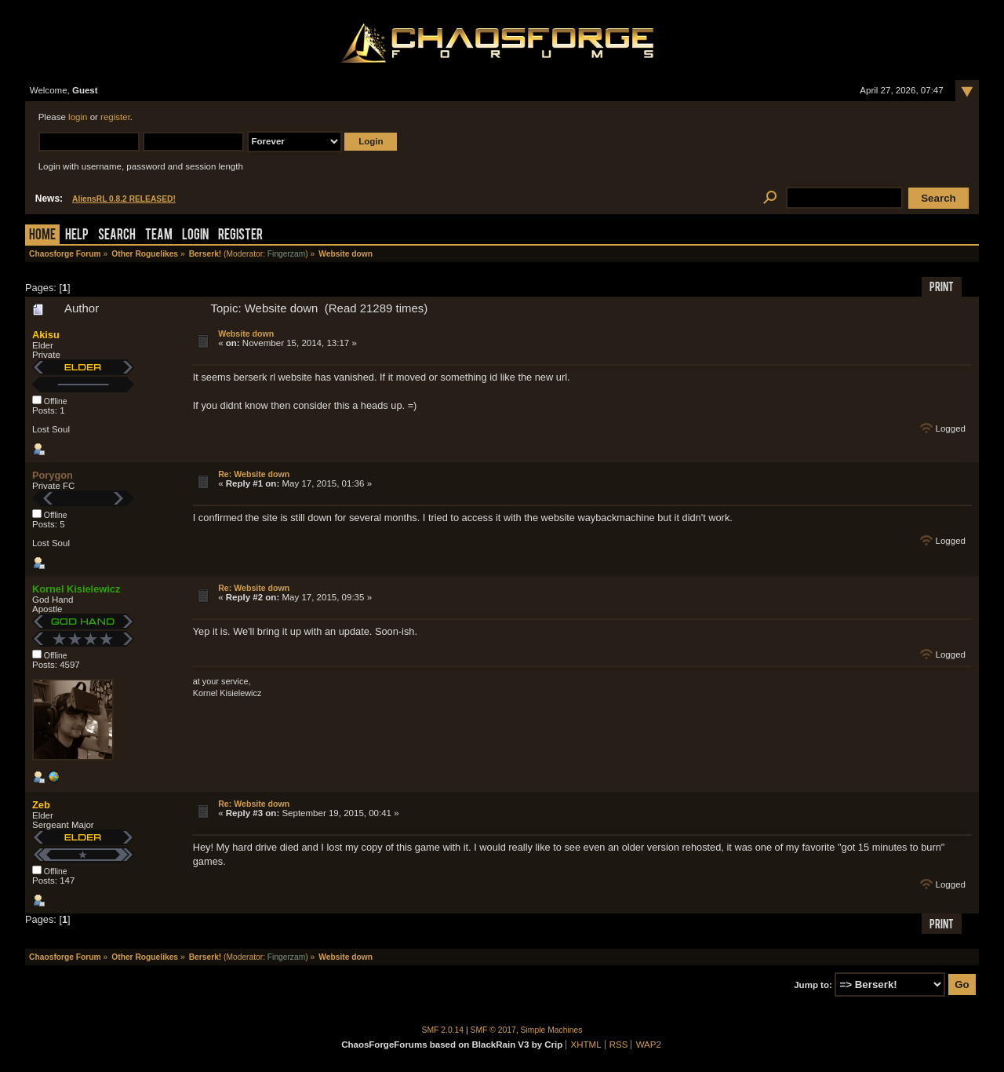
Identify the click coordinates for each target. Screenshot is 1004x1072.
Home (42, 236)
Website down (246, 333)
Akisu (46, 335)
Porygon (52, 475)
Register (240, 236)
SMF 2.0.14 (443, 1030)
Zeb (41, 805)
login (77, 117)
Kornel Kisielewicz (76, 589)
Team (159, 236)
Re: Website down (253, 474)
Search (117, 236)
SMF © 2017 (493, 1030)
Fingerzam (286, 254)
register (115, 117)
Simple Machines (552, 1030)
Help (77, 236)
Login (195, 236)
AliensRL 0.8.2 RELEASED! (124, 199)
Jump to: (813, 985)
